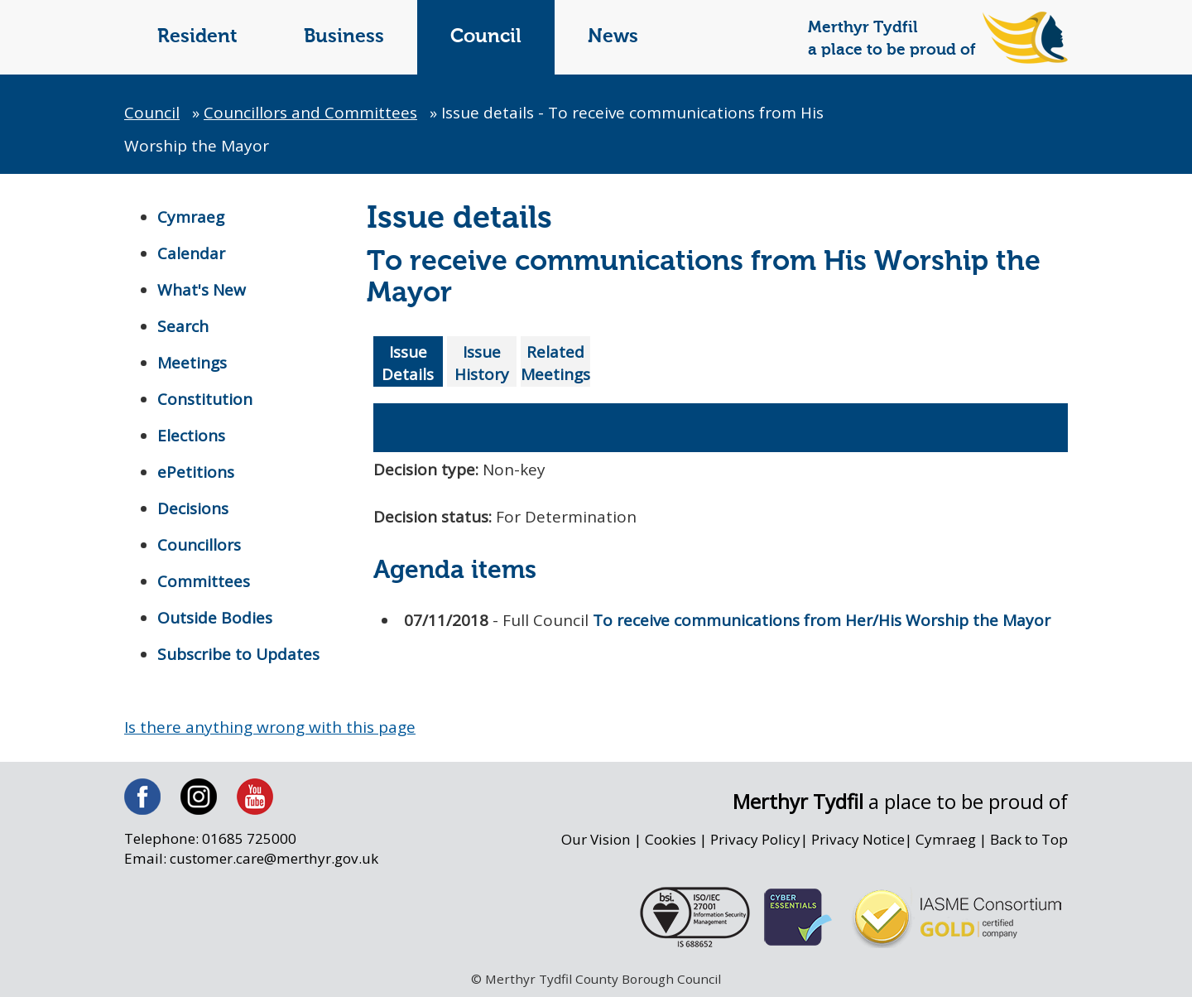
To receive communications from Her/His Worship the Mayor (821, 617)
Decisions (192, 508)
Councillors (199, 545)
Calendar (191, 253)
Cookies (670, 839)
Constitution (204, 399)
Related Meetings (555, 363)
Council (486, 36)
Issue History (481, 363)
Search (183, 326)
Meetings (192, 362)
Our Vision (596, 839)
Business (344, 36)
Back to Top (1029, 839)
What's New (201, 290)
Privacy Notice (858, 839)
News (613, 36)
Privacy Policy (755, 839)
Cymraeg (190, 217)
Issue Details (408, 363)
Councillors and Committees (310, 112)
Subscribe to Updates (238, 654)
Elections (191, 435)
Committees (203, 581)
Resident (197, 36)
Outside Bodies (214, 618)
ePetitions (195, 472)
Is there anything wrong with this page (270, 727)
